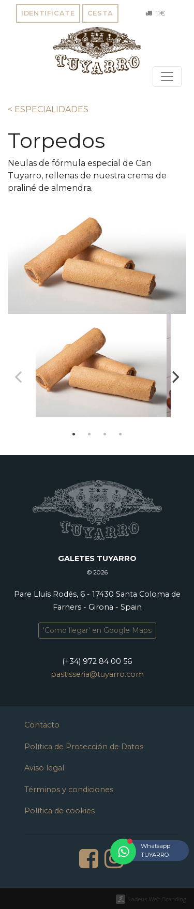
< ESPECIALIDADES (48, 109)
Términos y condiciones (68, 789)
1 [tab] (74, 434)
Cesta (100, 13)
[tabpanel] (97, 370)
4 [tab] (120, 434)
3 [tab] (105, 434)
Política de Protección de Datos (83, 746)
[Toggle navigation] (167, 76)
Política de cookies (59, 810)
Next (176, 376)
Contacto (41, 725)
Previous (18, 376)
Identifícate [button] (48, 13)
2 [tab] (89, 434)
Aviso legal (44, 767)
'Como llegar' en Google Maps (97, 630)
